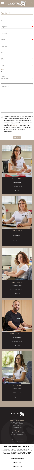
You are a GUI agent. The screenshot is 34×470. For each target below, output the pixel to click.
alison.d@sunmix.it (17, 240)
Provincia (3, 76)
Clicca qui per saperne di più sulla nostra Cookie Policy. (17, 452)
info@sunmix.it (17, 392)
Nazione (3, 69)
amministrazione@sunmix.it (17, 289)
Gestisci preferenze (17, 458)
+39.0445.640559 (18, 440)
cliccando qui (15, 125)
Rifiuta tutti (17, 462)
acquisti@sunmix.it (17, 341)
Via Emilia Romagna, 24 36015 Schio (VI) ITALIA (17, 433)
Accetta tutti (17, 466)
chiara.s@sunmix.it (17, 186)
